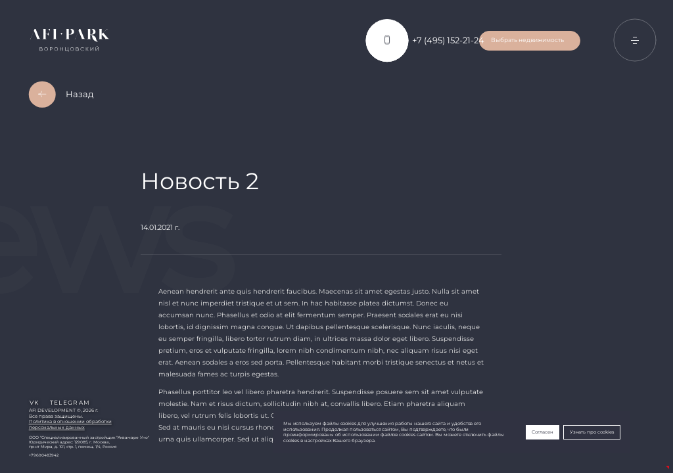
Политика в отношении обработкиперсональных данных (70, 424)
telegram (70, 402)
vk (34, 402)
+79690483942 (43, 455)
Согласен (542, 432)
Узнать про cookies (592, 432)
